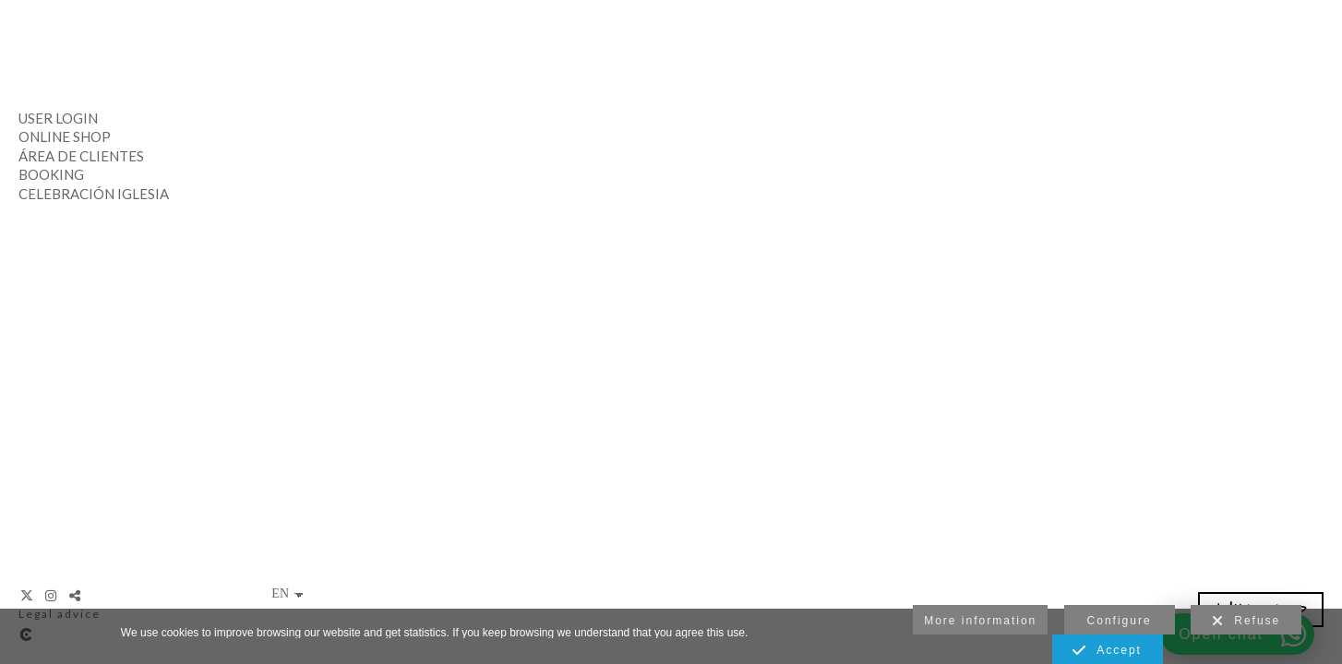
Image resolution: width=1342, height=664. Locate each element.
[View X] (27, 596)
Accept (1107, 651)
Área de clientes (81, 156)
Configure (1119, 620)
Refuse (1246, 621)
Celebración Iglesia (93, 193)
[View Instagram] (51, 596)
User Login (58, 118)
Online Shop (64, 136)
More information (980, 620)
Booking (51, 174)
